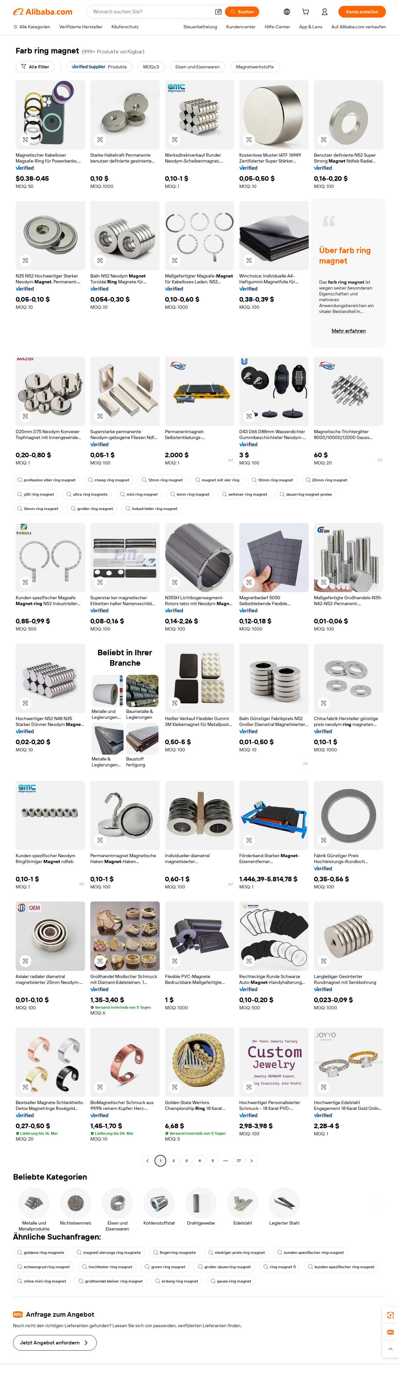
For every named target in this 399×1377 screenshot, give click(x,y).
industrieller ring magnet (152, 508)
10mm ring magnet (272, 480)
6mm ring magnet (190, 494)
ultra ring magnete (87, 494)
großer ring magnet (92, 508)
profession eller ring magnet (46, 480)
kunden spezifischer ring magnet (310, 1252)
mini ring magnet (139, 494)
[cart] (307, 12)
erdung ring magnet (176, 1281)
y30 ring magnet (35, 494)
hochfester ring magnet (107, 1267)
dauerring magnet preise (306, 494)
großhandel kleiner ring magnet (111, 1281)
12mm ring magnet (162, 480)
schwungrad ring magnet (43, 1267)
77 (239, 1160)
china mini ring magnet (41, 1281)
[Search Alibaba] (151, 11)
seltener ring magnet (244, 494)
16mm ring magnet (37, 508)
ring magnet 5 (279, 1267)
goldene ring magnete (40, 1252)
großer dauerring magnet (224, 1267)
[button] (218, 12)
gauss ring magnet (231, 1281)
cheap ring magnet (108, 480)
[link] (390, 1315)
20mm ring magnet (326, 480)
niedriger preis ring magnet (236, 1252)
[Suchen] (242, 12)
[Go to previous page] (147, 1161)
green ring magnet (165, 1267)
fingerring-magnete (174, 1252)
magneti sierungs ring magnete (109, 1252)
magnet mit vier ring (217, 480)
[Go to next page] (252, 1161)
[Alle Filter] (35, 66)
